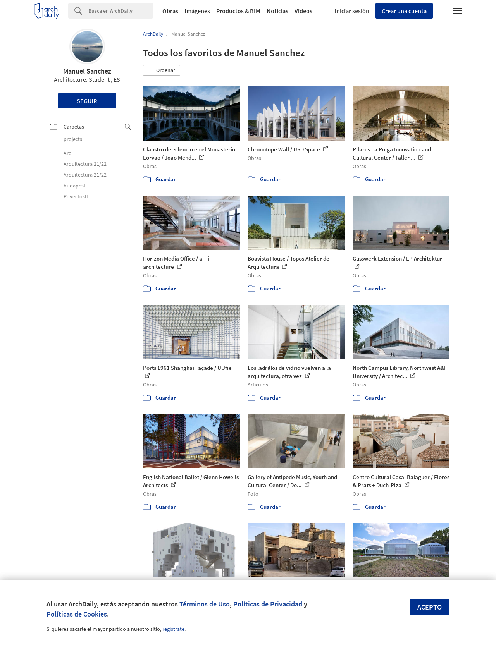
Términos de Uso (204, 603)
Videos (303, 11)
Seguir (87, 101)
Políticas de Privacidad (267, 603)
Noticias (277, 11)
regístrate (173, 628)
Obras (170, 11)
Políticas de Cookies (76, 614)
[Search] (120, 11)
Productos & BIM (238, 11)
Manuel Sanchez (87, 71)
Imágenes (197, 11)
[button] (161, 70)
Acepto (429, 607)
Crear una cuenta (404, 11)
